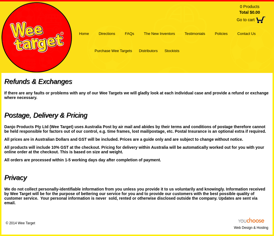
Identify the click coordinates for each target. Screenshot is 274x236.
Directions (107, 33)
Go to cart (246, 19)
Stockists (171, 51)
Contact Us (246, 33)
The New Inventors (159, 33)
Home (84, 33)
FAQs (129, 33)
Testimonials (195, 33)
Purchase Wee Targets (113, 51)
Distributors (148, 51)
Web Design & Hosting (251, 228)
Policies (221, 33)
